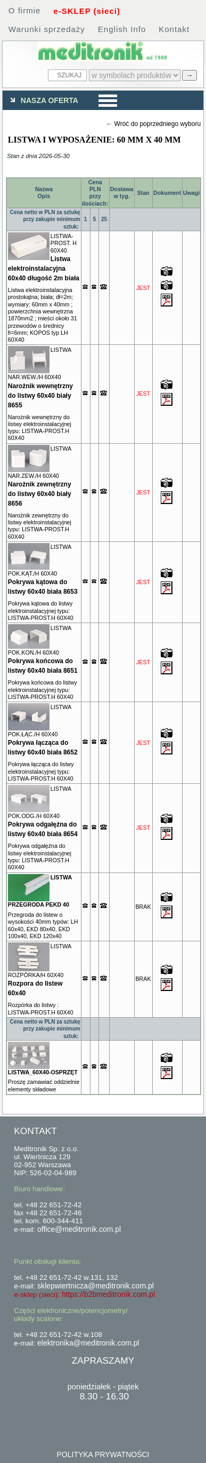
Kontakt (174, 29)
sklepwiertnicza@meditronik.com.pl (95, 1285)
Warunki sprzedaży (47, 29)
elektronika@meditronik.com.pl (88, 1343)
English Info (122, 29)
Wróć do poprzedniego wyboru (157, 124)
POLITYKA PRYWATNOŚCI (102, 1454)
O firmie (25, 10)
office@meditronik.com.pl (79, 1229)
